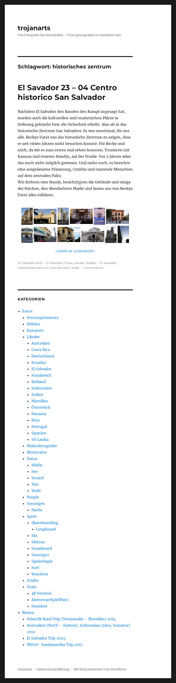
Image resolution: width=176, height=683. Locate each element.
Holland (38, 381)
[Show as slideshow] (75, 251)
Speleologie (41, 561)
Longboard (46, 529)
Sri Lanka (40, 439)
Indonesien (41, 388)
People (33, 497)
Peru (35, 420)
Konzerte (35, 330)
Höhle (36, 465)
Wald (36, 490)
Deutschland (42, 356)
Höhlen (33, 324)
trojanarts (34, 28)
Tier (35, 484)
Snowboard (41, 548)
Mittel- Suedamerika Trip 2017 (55, 644)
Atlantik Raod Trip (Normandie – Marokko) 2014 (71, 619)
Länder (79, 263)
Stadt (75, 267)
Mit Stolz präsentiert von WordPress (100, 669)
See (34, 471)
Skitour (38, 542)
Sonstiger (40, 554)
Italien (37, 394)
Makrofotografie (42, 446)
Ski (34, 535)
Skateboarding (44, 522)
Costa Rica (40, 349)
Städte (91, 263)
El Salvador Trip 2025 (46, 638)
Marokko (39, 401)
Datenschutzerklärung (52, 669)
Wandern (39, 574)
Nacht (36, 510)
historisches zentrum (33, 267)
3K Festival (41, 593)
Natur (32, 458)
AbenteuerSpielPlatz (50, 599)
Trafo (32, 587)
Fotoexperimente (43, 317)
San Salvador (60, 267)
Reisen (28, 612)
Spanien (38, 433)
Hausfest (39, 606)
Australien (40, 343)
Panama (38, 413)
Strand (37, 478)
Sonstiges (36, 503)
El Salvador (54, 263)
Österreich (40, 407)
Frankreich (41, 375)
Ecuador (38, 362)
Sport (32, 516)
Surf (35, 567)
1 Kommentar (93, 267)
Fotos (68, 263)
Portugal (39, 426)
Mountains (37, 452)
